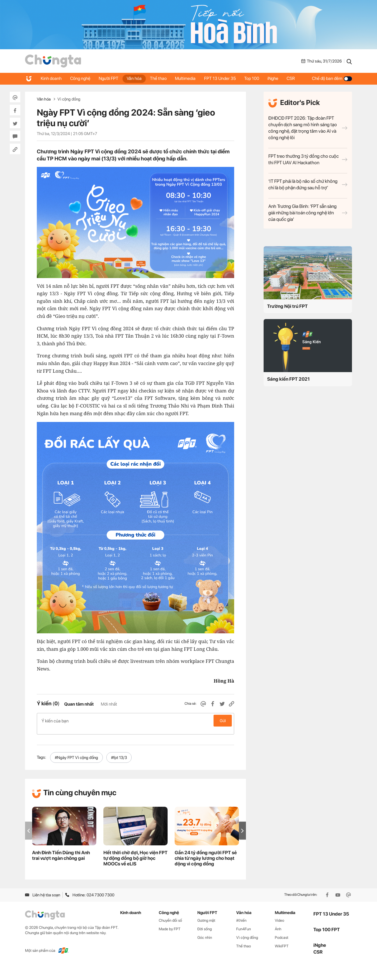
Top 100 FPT (326, 923)
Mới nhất (109, 704)
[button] (242, 824)
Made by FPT (170, 923)
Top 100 (255, 78)
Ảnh (278, 923)
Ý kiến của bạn (135, 720)
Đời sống (204, 923)
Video (279, 914)
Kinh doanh (51, 78)
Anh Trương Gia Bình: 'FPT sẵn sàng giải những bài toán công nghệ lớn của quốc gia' (307, 212)
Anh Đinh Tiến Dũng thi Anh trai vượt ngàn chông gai (61, 849)
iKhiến (241, 914)
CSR (296, 78)
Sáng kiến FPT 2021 (288, 379)
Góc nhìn (204, 931)
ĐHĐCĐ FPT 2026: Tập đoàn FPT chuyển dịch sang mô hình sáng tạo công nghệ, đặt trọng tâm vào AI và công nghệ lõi (307, 127)
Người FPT (110, 78)
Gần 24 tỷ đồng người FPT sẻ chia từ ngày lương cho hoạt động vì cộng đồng (206, 852)
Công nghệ (81, 78)
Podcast (281, 931)
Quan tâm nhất (79, 704)
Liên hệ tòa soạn (42, 888)
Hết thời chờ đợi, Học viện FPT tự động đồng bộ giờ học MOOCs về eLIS (135, 852)
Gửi (223, 720)
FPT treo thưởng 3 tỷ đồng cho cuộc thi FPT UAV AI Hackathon (307, 159)
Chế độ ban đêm (332, 78)
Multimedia (188, 78)
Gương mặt (206, 914)
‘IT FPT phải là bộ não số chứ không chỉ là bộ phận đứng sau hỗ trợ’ (307, 184)
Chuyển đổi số (170, 914)
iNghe (277, 78)
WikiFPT (282, 940)
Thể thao (160, 78)
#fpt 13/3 (119, 751)
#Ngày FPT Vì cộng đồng (76, 751)
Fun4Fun (243, 923)
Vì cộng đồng (68, 99)
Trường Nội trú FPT (287, 306)
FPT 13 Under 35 (223, 78)
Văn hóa (135, 78)
